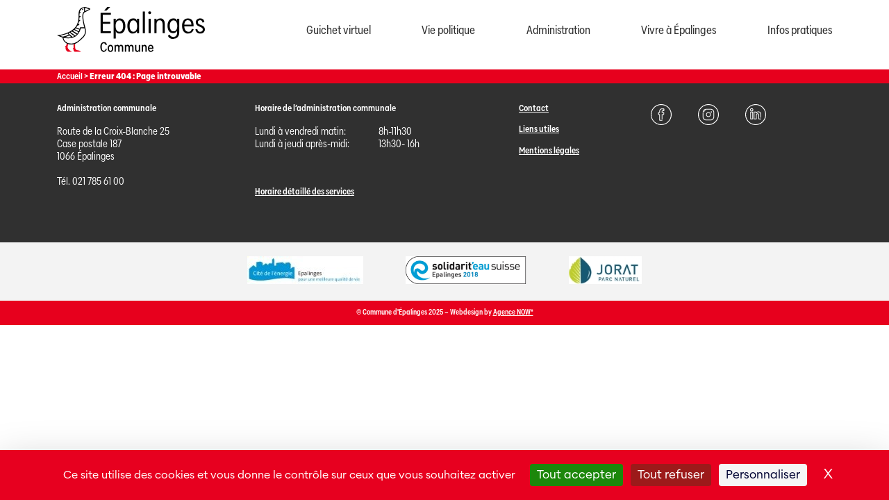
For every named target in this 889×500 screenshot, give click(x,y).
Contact (534, 108)
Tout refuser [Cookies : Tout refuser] (671, 474)
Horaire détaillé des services (304, 191)
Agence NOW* (513, 312)
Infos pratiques (799, 30)
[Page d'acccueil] (131, 55)
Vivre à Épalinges (678, 30)
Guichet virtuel (338, 30)
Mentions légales (549, 150)
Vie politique (448, 30)
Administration (558, 30)
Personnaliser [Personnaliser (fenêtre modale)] (763, 474)
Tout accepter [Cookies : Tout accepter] (576, 474)
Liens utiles (539, 129)
